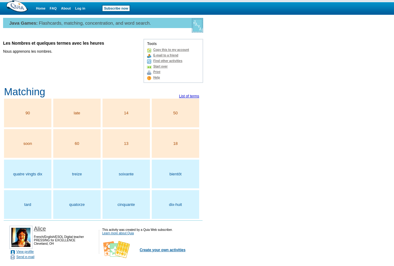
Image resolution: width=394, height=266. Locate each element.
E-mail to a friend (165, 55)
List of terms (189, 96)
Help (156, 77)
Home (41, 8)
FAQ (53, 8)
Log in (80, 8)
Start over (160, 66)
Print (156, 72)
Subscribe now (116, 8)
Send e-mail (25, 257)
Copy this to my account (171, 49)
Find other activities (167, 61)
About (66, 8)
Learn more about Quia (118, 233)
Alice (40, 229)
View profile (25, 251)
